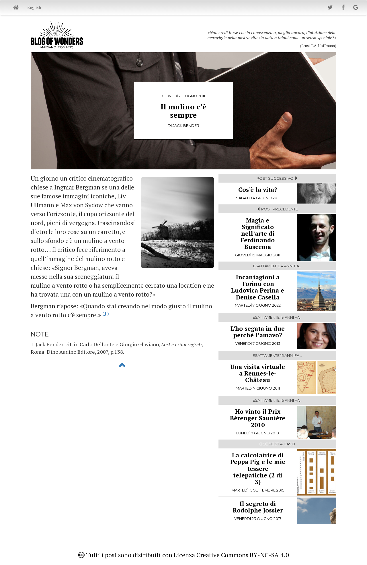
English (34, 7)
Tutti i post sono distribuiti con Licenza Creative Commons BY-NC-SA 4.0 (183, 555)
